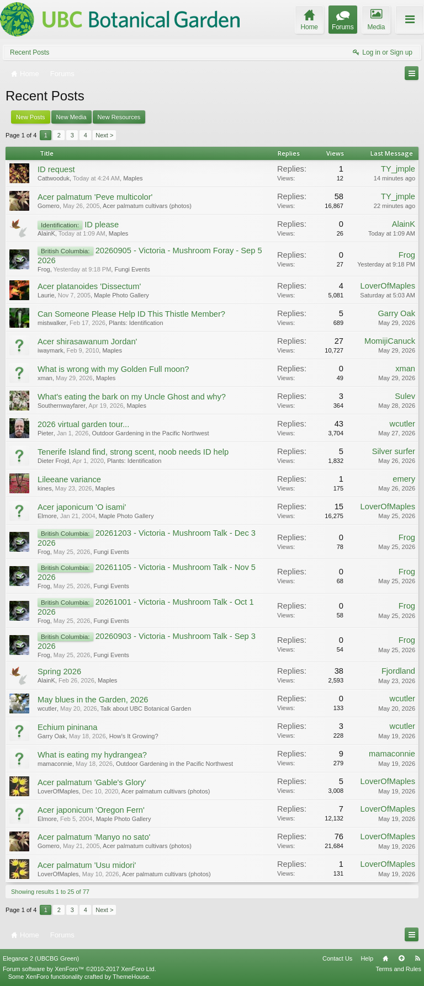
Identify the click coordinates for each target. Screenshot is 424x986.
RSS (417, 958)
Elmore (47, 516)
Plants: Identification (136, 322)
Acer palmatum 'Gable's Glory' (92, 782)
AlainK (46, 233)
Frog (44, 269)
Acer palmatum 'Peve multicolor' (95, 197)
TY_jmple (398, 168)
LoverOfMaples (388, 285)
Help (367, 958)
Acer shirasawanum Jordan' (87, 341)
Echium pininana (67, 727)
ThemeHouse (131, 976)
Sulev (405, 396)
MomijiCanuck (389, 341)
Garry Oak (396, 313)
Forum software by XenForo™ (79, 969)
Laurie (46, 295)
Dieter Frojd (53, 460)
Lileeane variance (69, 479)
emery (404, 479)
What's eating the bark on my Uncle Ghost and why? (132, 396)
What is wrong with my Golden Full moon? (113, 369)
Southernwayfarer (62, 405)
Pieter (46, 433)
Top (401, 958)
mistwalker (52, 322)
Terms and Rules (398, 969)
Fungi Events (132, 269)
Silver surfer (393, 451)
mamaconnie (55, 763)
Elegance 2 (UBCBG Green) (41, 958)
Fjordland (398, 671)
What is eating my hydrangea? (92, 754)
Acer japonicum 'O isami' (82, 507)
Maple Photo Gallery (121, 295)
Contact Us (337, 958)
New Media (71, 117)
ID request (56, 169)
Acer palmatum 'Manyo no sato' (94, 837)
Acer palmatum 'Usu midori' (87, 865)
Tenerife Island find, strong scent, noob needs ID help (133, 451)
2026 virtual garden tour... (83, 424)
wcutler (402, 423)
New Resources (119, 117)
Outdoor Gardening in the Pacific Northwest (150, 433)
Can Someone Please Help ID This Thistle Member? (131, 314)
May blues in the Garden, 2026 (93, 699)
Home (385, 958)
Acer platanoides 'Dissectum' (89, 286)
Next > (104, 135)
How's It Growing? (133, 736)
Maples (132, 178)
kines (45, 488)
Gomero (49, 205)
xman (45, 378)
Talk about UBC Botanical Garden (145, 708)
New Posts (30, 117)
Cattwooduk (54, 178)
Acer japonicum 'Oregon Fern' (91, 810)
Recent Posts (29, 52)
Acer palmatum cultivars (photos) (147, 205)
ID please (101, 224)
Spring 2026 (59, 671)
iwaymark (50, 350)
